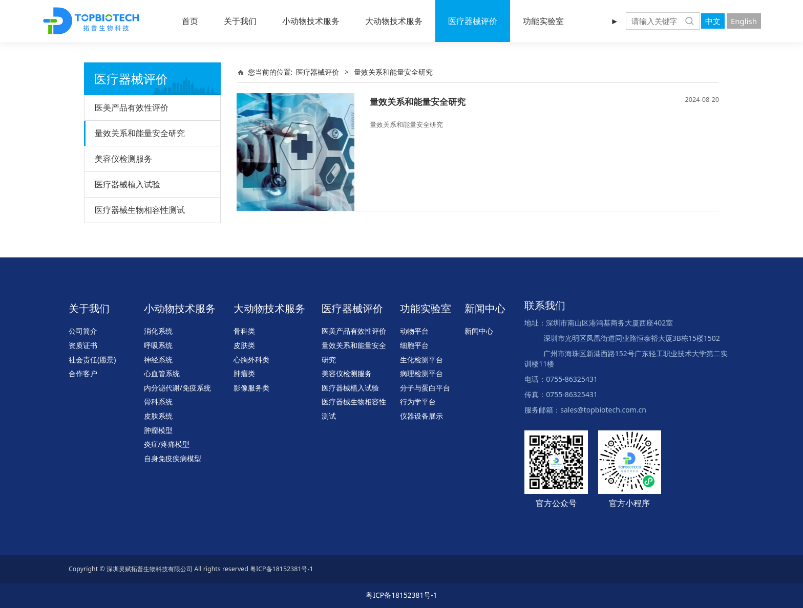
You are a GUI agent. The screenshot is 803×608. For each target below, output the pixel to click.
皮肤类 (244, 345)
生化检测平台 (421, 359)
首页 (190, 21)
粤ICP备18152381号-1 (401, 595)
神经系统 (158, 359)
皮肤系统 (158, 416)
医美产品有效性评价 (131, 107)
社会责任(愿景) (92, 359)
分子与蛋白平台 (425, 388)
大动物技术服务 (393, 21)
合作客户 (83, 373)
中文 (713, 21)
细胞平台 (414, 345)
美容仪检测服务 (123, 158)
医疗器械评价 (472, 21)
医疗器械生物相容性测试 (140, 209)
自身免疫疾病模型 (172, 458)
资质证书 (83, 345)
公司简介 (83, 331)
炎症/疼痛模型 (166, 444)
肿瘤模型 (158, 430)
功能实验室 (543, 21)
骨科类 (244, 331)
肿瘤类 (244, 373)
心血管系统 (162, 373)
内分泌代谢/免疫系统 (177, 388)
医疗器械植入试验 (127, 184)
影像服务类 (251, 388)
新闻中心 (478, 331)
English (744, 21)
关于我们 (240, 21)
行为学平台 (418, 401)
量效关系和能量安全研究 (140, 133)
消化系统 (158, 331)
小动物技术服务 (311, 21)
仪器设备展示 (421, 416)
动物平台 (414, 331)
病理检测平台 (421, 373)
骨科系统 (158, 401)
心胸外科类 (251, 359)
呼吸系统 (158, 345)
